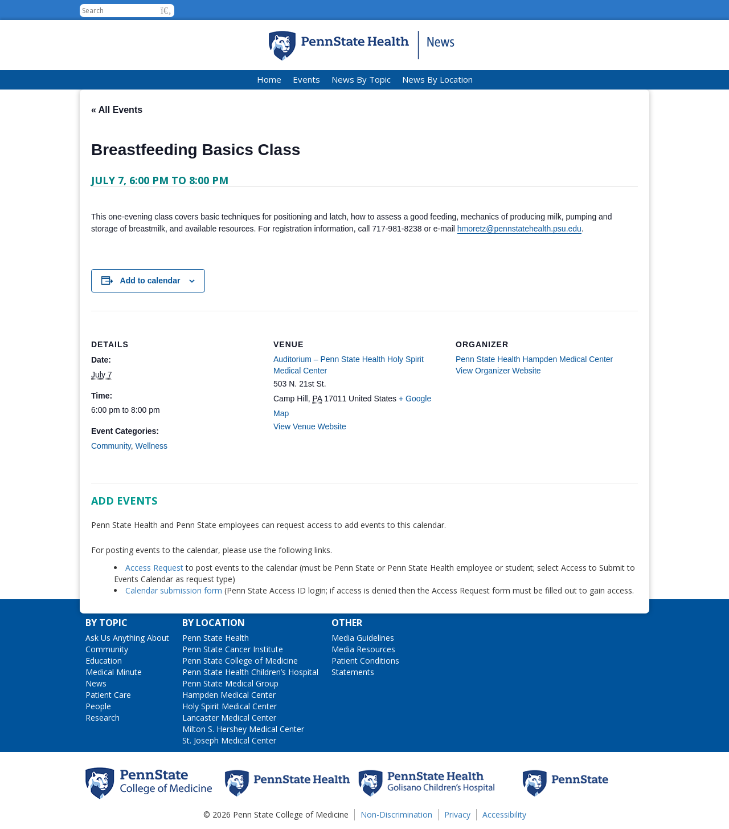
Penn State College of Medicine (240, 660)
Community (111, 445)
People (98, 706)
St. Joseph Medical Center (229, 740)
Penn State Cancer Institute (232, 649)
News (96, 683)
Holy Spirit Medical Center (229, 706)
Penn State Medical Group (230, 683)
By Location (213, 622)
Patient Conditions (365, 660)
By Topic (106, 622)
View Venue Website (309, 426)
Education (103, 660)
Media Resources (363, 649)
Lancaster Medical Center (229, 717)
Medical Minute (113, 672)
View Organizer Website (498, 370)
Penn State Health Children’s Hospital (250, 672)
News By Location (437, 79)
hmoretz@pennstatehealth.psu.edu (519, 228)
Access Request (155, 567)
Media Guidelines (362, 637)
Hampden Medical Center (229, 694)
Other (346, 622)
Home (269, 79)
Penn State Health (215, 637)
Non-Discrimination (396, 814)
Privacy (457, 814)
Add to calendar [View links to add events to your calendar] (150, 280)
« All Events (116, 110)
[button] (166, 10)
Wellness (152, 445)
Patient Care (108, 694)
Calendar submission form (173, 590)
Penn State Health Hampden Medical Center (534, 359)
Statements (352, 672)
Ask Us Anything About (127, 637)
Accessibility (504, 814)
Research (102, 717)
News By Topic (361, 79)
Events (306, 79)
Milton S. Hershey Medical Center (243, 729)
